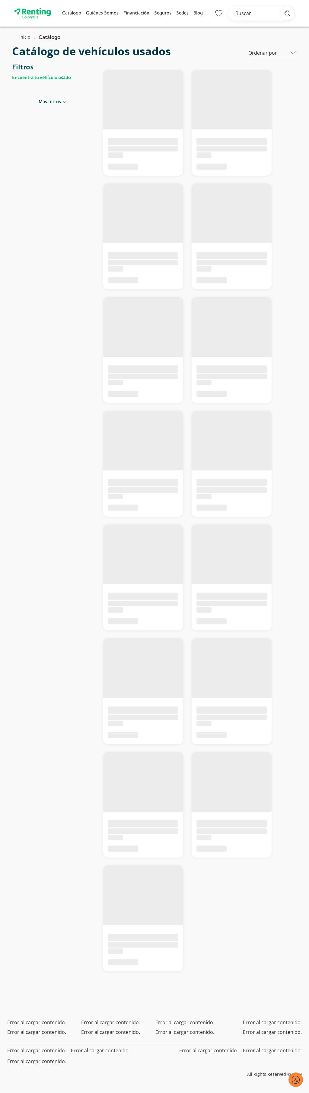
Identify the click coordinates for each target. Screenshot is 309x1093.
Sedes (182, 13)
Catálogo (71, 13)
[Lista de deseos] (218, 13)
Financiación (136, 13)
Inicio (24, 37)
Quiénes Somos (102, 13)
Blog (198, 13)
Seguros (162, 13)
